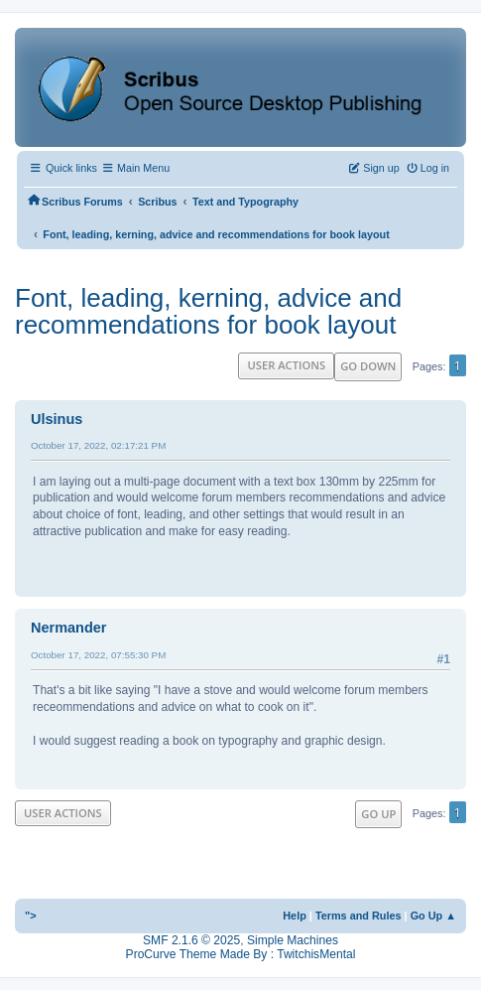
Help (294, 915)
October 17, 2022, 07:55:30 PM (98, 654)
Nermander (68, 628)
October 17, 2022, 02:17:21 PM (98, 445)
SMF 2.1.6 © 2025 (191, 940)
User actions (286, 364)
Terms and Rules (358, 915)
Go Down (368, 365)
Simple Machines (292, 940)
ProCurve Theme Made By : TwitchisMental (241, 954)
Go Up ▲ (433, 915)
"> (31, 915)
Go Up (378, 813)
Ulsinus (56, 419)
